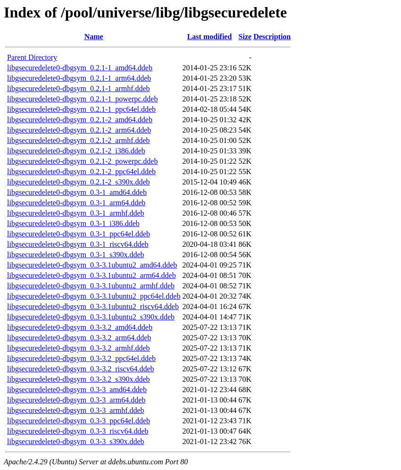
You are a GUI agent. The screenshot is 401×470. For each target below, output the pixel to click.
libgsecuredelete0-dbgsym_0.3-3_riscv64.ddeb (77, 431)
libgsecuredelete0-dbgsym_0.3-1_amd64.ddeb (77, 192)
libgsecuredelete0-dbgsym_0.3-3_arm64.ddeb (76, 400)
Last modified (209, 37)
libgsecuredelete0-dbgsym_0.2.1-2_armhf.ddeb (78, 140)
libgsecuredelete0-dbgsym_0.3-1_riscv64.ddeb (77, 244)
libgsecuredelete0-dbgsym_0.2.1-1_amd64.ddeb (79, 68)
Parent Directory (32, 57)
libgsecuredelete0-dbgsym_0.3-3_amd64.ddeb (77, 390)
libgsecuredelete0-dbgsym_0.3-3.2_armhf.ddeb (78, 348)
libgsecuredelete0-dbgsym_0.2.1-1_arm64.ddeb (79, 78)
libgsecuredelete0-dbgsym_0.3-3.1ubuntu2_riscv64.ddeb (93, 306)
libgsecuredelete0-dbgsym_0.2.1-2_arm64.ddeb (79, 130)
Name (93, 37)
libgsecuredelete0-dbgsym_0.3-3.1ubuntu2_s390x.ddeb (91, 317)
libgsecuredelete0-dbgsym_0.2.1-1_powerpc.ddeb (82, 99)
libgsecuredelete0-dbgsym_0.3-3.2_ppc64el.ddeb (81, 358)
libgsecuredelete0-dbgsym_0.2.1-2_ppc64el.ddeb (81, 172)
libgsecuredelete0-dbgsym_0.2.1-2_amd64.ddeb (79, 120)
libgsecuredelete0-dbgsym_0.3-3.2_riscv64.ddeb (80, 369)
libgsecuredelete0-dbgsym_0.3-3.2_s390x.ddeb (78, 379)
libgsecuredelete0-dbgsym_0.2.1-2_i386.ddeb (76, 151)
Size (245, 37)
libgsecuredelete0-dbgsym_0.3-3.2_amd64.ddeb (79, 327)
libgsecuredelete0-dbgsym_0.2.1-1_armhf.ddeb (78, 88)
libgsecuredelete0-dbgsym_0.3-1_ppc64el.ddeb (78, 234)
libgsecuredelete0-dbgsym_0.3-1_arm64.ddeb (76, 203)
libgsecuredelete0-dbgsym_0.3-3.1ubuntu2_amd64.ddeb (92, 265)
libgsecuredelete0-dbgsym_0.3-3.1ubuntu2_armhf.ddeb (91, 286)
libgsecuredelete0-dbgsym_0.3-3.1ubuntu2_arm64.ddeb (91, 275)
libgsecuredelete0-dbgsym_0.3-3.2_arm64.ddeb (79, 338)
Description (272, 37)
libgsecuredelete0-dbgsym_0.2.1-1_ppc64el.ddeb (81, 109)
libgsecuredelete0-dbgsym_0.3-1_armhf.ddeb (75, 213)
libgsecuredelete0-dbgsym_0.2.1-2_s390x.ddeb (78, 182)
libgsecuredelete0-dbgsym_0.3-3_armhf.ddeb (75, 410)
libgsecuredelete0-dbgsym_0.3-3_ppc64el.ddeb (78, 421)
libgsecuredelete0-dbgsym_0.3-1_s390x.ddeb (75, 255)
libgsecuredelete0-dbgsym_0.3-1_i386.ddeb (73, 223)
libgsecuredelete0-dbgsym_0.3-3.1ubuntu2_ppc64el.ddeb (93, 296)
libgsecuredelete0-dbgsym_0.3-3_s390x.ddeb (75, 441)
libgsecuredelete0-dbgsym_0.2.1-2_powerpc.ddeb (82, 161)
